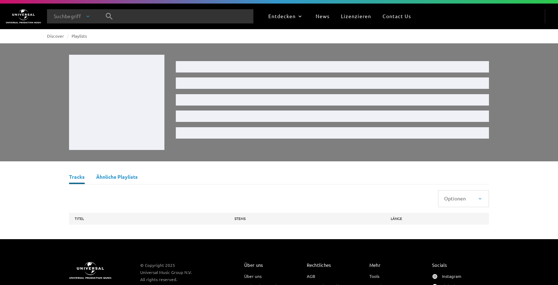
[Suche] (109, 16)
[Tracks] (77, 178)
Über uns (253, 276)
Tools (374, 276)
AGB (311, 276)
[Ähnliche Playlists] (117, 178)
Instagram (451, 276)
